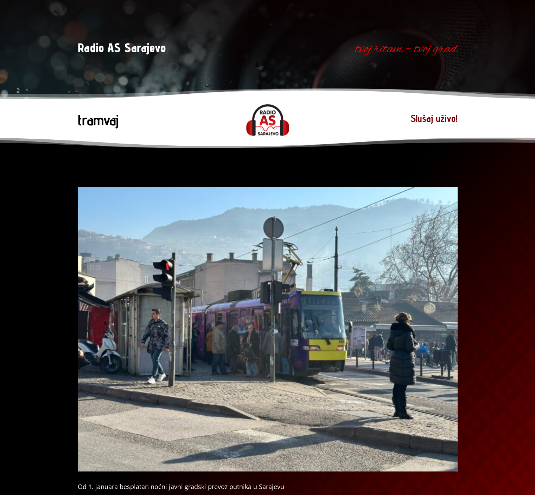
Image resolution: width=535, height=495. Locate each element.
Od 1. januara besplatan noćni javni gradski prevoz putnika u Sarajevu (181, 486)
